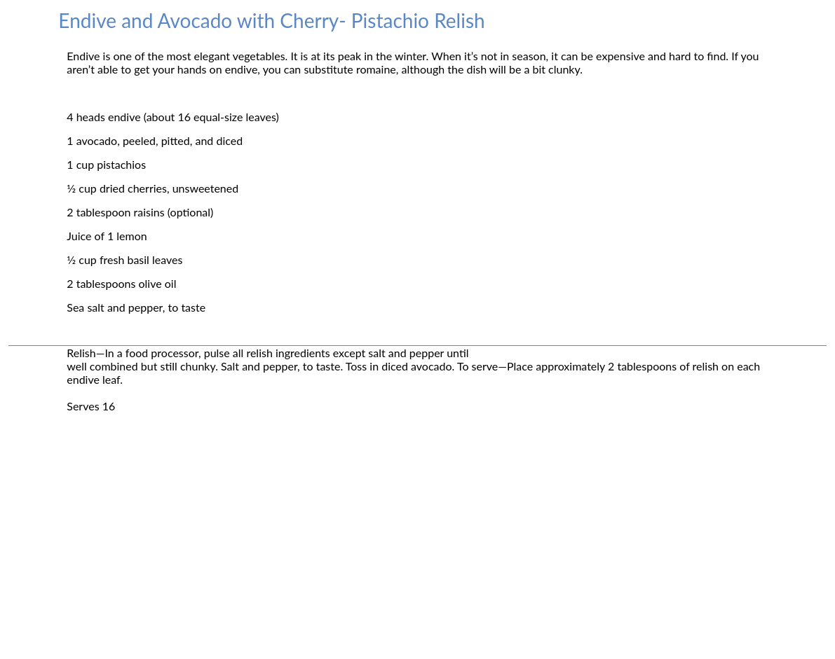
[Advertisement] (417, 559)
